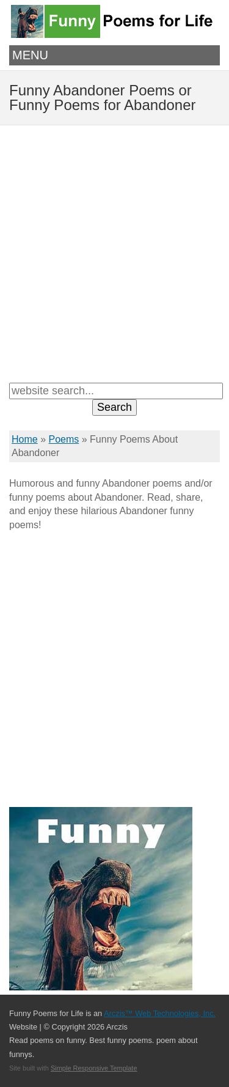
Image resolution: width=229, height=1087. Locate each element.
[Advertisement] (114, 252)
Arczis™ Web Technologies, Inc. (160, 1013)
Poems (63, 439)
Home (25, 439)
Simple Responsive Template (94, 1068)
